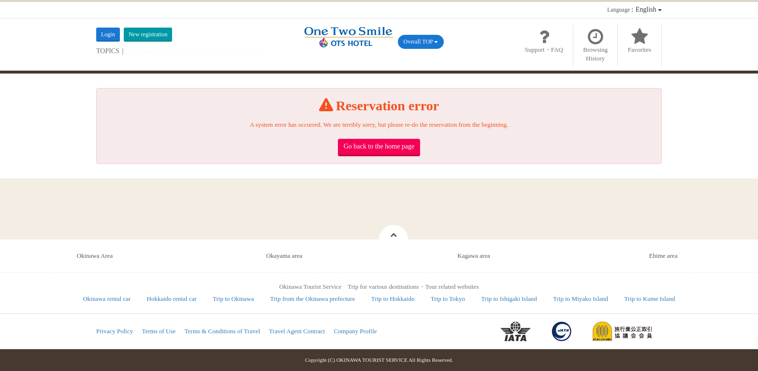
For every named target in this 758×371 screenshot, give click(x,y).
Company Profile (355, 331)
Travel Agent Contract (297, 331)
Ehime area (663, 255)
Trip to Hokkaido (393, 298)
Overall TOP (421, 41)
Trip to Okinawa (233, 298)
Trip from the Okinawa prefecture (312, 298)
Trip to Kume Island (649, 298)
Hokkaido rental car (172, 298)
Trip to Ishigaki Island (509, 298)
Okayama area (284, 255)
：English (634, 9)
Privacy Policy (114, 331)
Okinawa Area (95, 255)
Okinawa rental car (107, 298)
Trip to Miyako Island (580, 298)
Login (108, 34)
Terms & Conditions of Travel (223, 331)
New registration (148, 34)
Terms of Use (158, 331)
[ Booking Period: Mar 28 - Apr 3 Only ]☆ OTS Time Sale (200, 50)
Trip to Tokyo (448, 298)
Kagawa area (473, 255)
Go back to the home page (379, 146)
